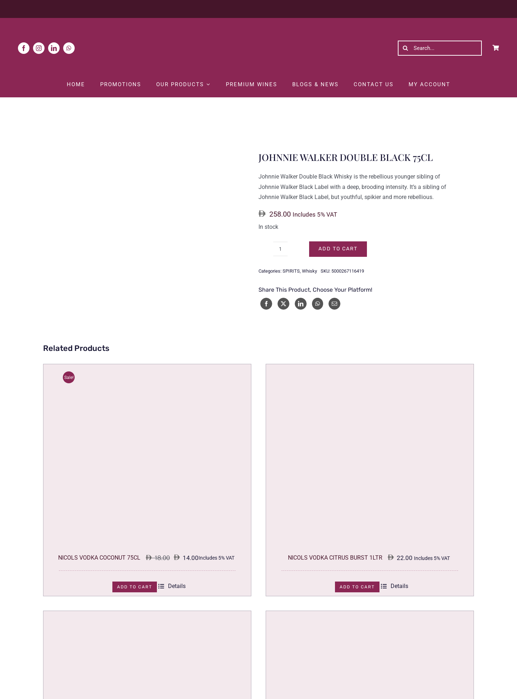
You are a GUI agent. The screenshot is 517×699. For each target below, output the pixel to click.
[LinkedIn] (300, 303)
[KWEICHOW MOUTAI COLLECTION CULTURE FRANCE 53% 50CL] (370, 615)
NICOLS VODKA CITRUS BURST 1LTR (335, 557)
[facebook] (23, 48)
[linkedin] (54, 48)
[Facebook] (266, 303)
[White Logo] (258, 25)
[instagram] (39, 48)
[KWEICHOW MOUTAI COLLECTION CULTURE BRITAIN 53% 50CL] (147, 615)
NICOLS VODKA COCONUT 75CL (99, 557)
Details (172, 586)
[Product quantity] (280, 249)
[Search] (405, 48)
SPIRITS (291, 271)
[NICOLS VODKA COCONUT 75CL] (147, 369)
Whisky (309, 271)
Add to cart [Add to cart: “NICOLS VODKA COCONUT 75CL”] (134, 586)
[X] (283, 303)
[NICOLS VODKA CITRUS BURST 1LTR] (370, 369)
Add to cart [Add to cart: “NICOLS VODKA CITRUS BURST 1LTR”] (357, 586)
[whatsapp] (69, 48)
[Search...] (440, 48)
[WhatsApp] (317, 303)
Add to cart (338, 249)
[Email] (334, 303)
